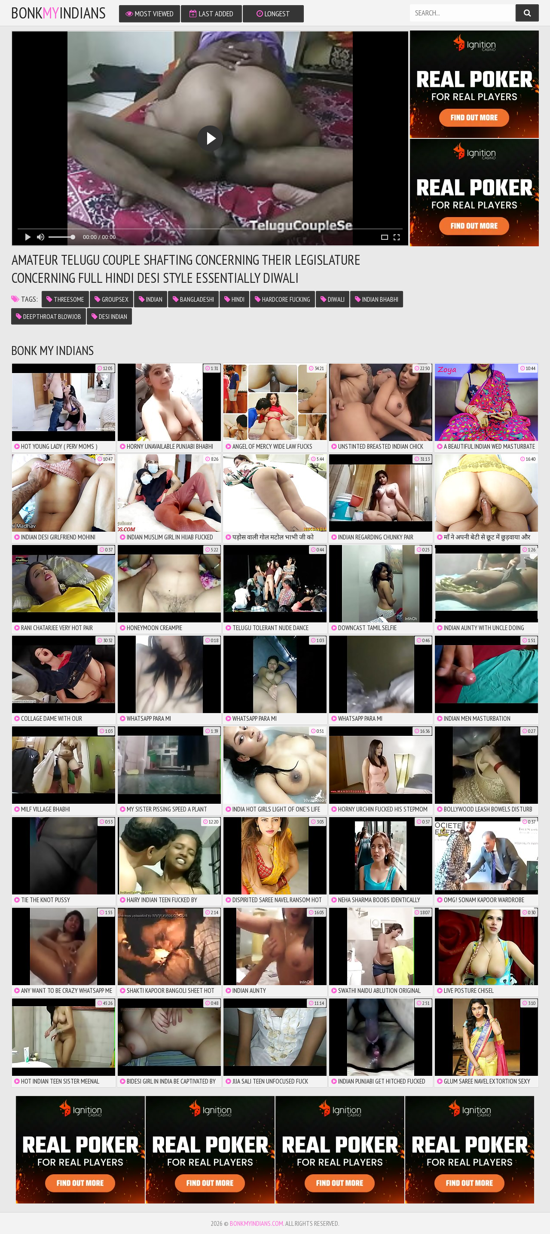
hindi (234, 299)
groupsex (111, 299)
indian (150, 299)
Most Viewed (149, 13)
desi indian (109, 316)
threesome (65, 299)
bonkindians (58, 12)
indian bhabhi (376, 299)
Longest (273, 13)
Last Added (211, 13)
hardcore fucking (282, 299)
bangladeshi (193, 299)
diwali (333, 299)
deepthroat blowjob (48, 316)
